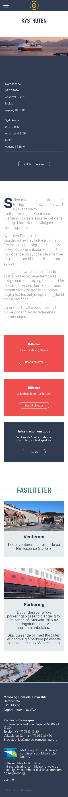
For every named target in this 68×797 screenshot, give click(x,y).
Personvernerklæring (18, 790)
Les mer (9, 779)
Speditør (34, 452)
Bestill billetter (34, 362)
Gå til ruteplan (34, 164)
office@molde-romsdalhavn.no (36, 739)
